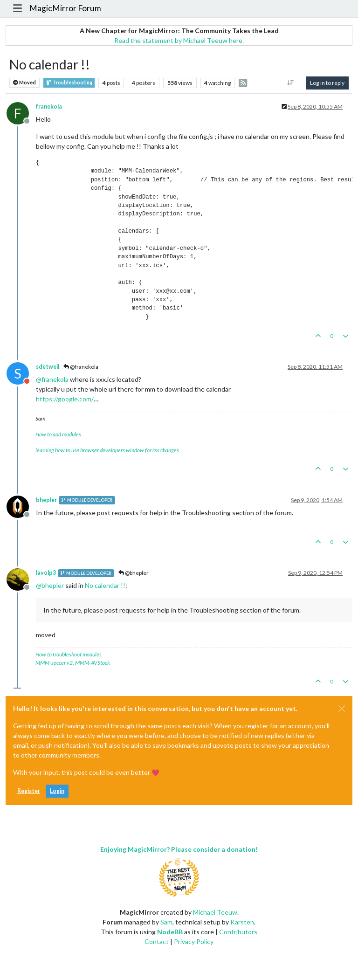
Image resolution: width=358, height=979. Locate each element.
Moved (24, 83)
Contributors (238, 932)
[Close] (341, 708)
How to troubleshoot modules (68, 654)
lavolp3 (46, 572)
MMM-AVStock (92, 662)
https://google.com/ (65, 399)
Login (57, 790)
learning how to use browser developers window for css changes (107, 450)
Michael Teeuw (215, 912)
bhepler (46, 499)
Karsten (242, 922)
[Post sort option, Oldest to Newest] (290, 83)
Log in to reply (327, 82)
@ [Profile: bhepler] (50, 585)
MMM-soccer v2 (54, 662)
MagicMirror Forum (65, 8)
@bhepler (133, 572)
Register (28, 790)
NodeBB (170, 932)
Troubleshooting (69, 83)
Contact (157, 941)
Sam (166, 922)
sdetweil (47, 366)
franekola (49, 106)
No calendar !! (105, 585)
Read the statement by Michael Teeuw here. (179, 40)
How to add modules (58, 434)
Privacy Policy (193, 941)
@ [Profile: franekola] (52, 379)
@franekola (80, 366)
